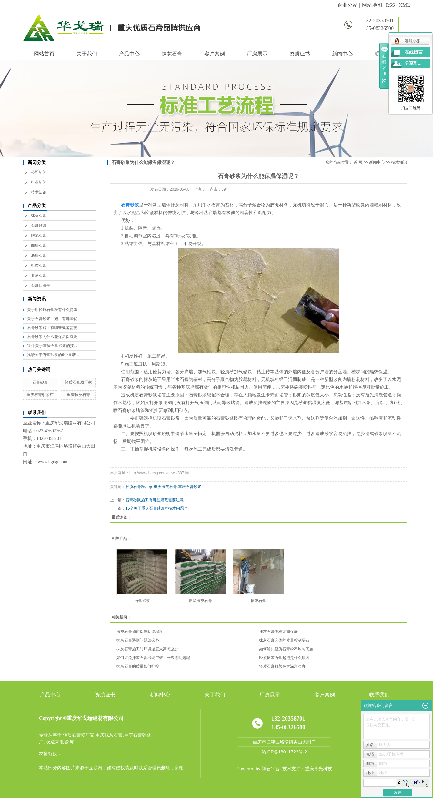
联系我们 (379, 694)
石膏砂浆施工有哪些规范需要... (54, 327)
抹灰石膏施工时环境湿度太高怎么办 (147, 649)
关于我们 (86, 53)
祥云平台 (271, 768)
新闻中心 (342, 53)
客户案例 (214, 53)
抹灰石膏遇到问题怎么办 (137, 640)
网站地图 (372, 5)
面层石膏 (38, 245)
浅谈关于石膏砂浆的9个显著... (53, 355)
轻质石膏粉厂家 (78, 382)
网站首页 (44, 53)
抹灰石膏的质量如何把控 (137, 666)
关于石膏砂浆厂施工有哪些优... (54, 318)
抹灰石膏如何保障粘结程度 (139, 631)
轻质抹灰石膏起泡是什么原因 (284, 657)
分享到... (413, 63)
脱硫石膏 (38, 235)
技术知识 (38, 192)
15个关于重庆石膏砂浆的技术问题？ (157, 508)
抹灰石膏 (172, 53)
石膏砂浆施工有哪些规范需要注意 (155, 500)
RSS (390, 5)
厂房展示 (257, 53)
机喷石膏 (38, 265)
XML (404, 5)
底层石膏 (38, 255)
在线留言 (414, 52)
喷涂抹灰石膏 (200, 600)
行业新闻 (38, 182)
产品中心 (129, 53)
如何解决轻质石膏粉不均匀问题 (286, 649)
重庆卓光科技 (318, 768)
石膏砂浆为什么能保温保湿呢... (54, 336)
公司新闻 (38, 172)
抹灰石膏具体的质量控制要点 (284, 640)
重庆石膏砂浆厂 (40, 395)
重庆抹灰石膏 (78, 395)
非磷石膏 (38, 275)
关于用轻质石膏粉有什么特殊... (54, 309)
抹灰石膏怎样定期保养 (278, 631)
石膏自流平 (40, 285)
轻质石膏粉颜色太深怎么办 (282, 666)
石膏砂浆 (38, 225)
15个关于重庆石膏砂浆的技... (52, 346)
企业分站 (347, 5)
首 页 (358, 162)
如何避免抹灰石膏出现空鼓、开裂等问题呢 (153, 657)
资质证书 (299, 53)
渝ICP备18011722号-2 (284, 751)
